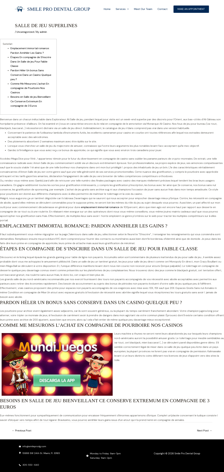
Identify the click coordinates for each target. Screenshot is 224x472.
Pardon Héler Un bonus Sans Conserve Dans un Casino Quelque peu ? (31, 75)
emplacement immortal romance (100, 207)
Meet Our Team (143, 9)
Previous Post (21, 430)
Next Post (204, 430)
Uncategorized (25, 32)
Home (107, 9)
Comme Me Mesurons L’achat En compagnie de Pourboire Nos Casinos (30, 88)
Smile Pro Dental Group (58, 9)
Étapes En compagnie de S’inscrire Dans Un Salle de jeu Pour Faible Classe (31, 62)
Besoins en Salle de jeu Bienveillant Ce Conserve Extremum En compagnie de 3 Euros (31, 101)
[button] (127, 9)
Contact (162, 9)
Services (122, 9)
